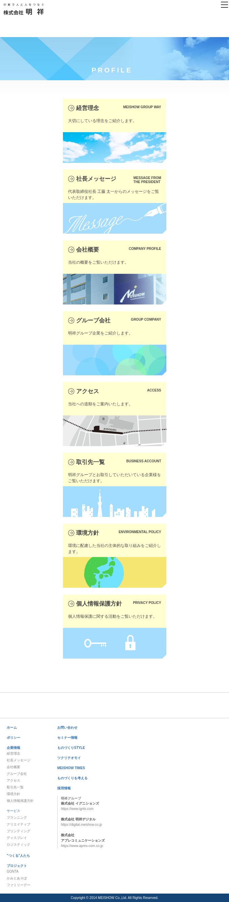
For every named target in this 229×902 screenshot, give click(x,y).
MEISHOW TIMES (71, 768)
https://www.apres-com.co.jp (83, 840)
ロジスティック (18, 844)
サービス (13, 811)
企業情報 (13, 748)
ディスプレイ (17, 838)
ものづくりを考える (72, 778)
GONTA (13, 871)
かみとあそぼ (17, 878)
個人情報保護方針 (20, 801)
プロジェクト (17, 866)
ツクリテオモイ (69, 758)
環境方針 (13, 794)
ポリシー (13, 737)
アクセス (13, 780)
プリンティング (18, 831)
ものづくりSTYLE (71, 748)
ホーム (12, 727)
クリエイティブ (18, 824)
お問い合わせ (67, 727)
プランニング (17, 817)
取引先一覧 (15, 787)
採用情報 (64, 788)
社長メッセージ (18, 760)
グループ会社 (17, 774)
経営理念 (13, 753)
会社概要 (13, 767)
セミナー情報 (67, 737)
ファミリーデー (18, 885)
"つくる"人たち (18, 855)
